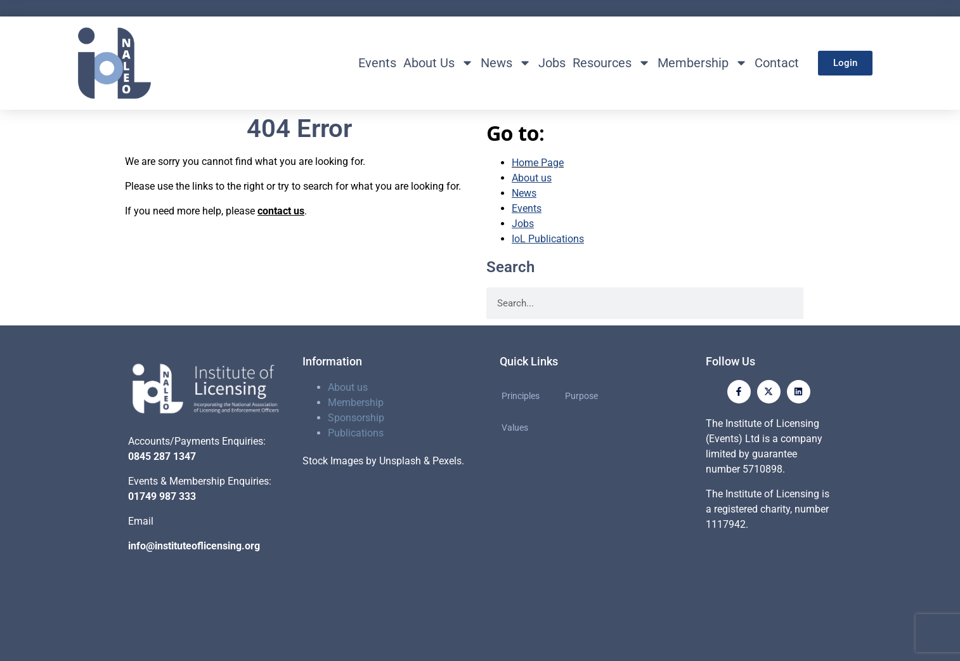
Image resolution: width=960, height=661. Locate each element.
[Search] (819, 303)
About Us (438, 62)
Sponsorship (356, 418)
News (506, 62)
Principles (521, 396)
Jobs (552, 62)
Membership (703, 62)
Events (377, 62)
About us (348, 387)
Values (515, 427)
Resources (612, 62)
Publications (356, 433)
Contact (777, 62)
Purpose (581, 396)
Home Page (538, 163)
